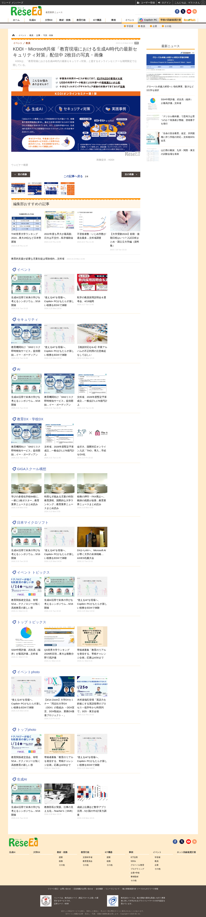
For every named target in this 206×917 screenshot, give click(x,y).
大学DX (48, 20)
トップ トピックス (31, 622)
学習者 (129, 26)
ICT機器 (97, 20)
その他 (167, 26)
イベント (129, 20)
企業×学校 (135, 873)
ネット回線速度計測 (186, 852)
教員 (143, 26)
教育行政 (81, 20)
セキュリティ (27, 319)
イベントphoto (28, 672)
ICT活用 (134, 857)
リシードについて (112, 889)
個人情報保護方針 (129, 889)
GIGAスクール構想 (31, 469)
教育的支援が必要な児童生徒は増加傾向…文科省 (48, 258)
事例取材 (134, 877)
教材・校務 (64, 20)
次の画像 (129, 174)
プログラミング (137, 869)
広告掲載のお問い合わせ (83, 889)
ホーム (16, 20)
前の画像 (22, 174)
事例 (113, 20)
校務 (61, 861)
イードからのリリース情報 (147, 889)
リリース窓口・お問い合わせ (59, 889)
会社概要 (99, 889)
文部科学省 (87, 857)
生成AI (32, 20)
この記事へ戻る (76, 176)
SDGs (133, 861)
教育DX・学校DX (30, 419)
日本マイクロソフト (33, 522)
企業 (155, 26)
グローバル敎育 (137, 865)
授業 (61, 857)
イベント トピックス (33, 572)
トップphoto (26, 729)
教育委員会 (87, 861)
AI (18, 369)
